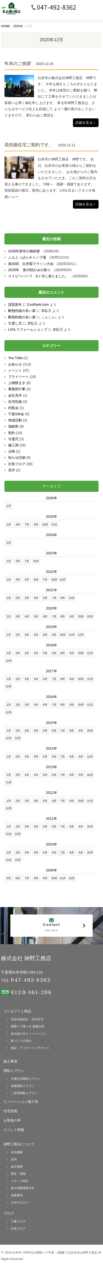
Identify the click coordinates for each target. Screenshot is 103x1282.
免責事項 (17, 1195)
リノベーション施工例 (20, 1102)
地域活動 (15, 420)
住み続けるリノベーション (28, 1033)
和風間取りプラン (22, 1086)
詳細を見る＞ (85, 123)
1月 (9, 505)
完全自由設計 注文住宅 (27, 1019)
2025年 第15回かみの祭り (29, 270)
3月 (18, 561)
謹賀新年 (15, 304)
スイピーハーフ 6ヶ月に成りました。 (38, 276)
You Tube (15, 358)
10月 (45, 524)
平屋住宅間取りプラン (25, 1079)
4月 (18, 524)
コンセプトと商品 (17, 1011)
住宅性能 (15, 402)
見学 (11, 470)
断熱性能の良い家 (22, 311)
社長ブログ (16, 464)
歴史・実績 (18, 1173)
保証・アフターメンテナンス (30, 1048)
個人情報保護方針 (22, 1188)
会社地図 (17, 1166)
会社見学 (15, 395)
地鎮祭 (13, 426)
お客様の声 (12, 1120)
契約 (11, 433)
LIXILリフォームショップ (27, 329)
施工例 (13, 445)
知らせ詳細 (16, 457)
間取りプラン (13, 1071)
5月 (9, 542)
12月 (62, 579)
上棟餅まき (16, 383)
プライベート (18, 377)
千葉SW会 (16, 414)
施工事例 (10, 1061)
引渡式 (13, 439)
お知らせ (15, 364)
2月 (18, 597)
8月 (63, 597)
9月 (36, 524)
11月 (54, 524)
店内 (14, 1159)
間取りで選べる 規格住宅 (27, 1026)
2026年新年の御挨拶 (24, 251)
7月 (27, 524)
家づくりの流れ (21, 1041)
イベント (15, 370)
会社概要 (17, 1152)
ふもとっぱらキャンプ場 (27, 257)
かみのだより (20, 1202)
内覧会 (13, 408)
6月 (36, 579)
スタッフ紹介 (20, 1181)
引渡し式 (15, 323)
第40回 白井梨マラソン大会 (30, 264)
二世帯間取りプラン (24, 1093)
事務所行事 (16, 389)
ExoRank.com (38, 304)
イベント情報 (13, 1130)
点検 (11, 451)
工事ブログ (18, 1221)
